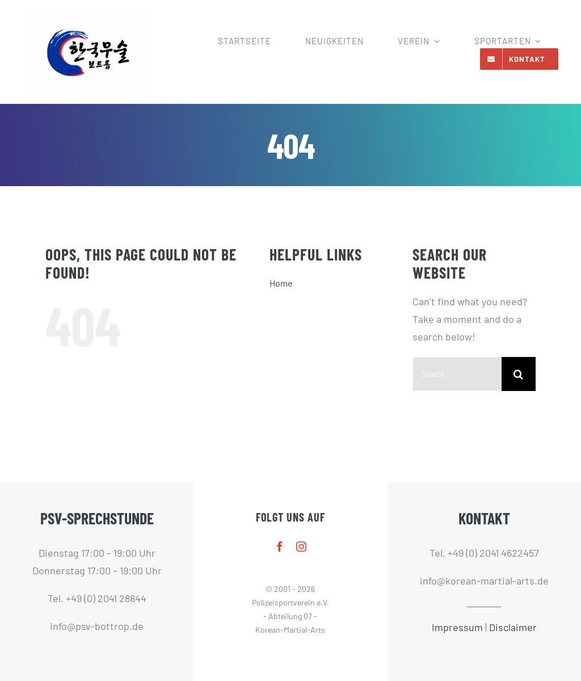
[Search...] (457, 374)
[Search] (519, 374)
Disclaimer (513, 627)
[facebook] (280, 546)
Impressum (457, 627)
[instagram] (301, 546)
